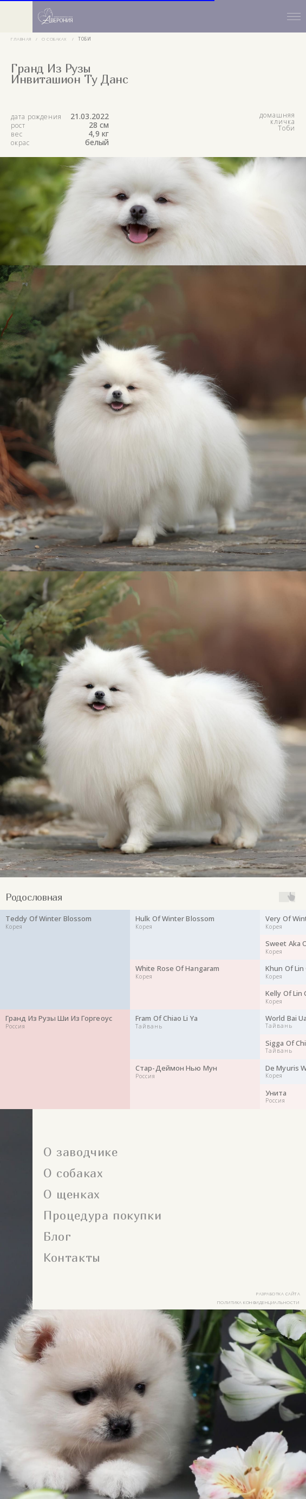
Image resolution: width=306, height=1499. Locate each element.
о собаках (54, 39)
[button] (169, 16)
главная (21, 39)
